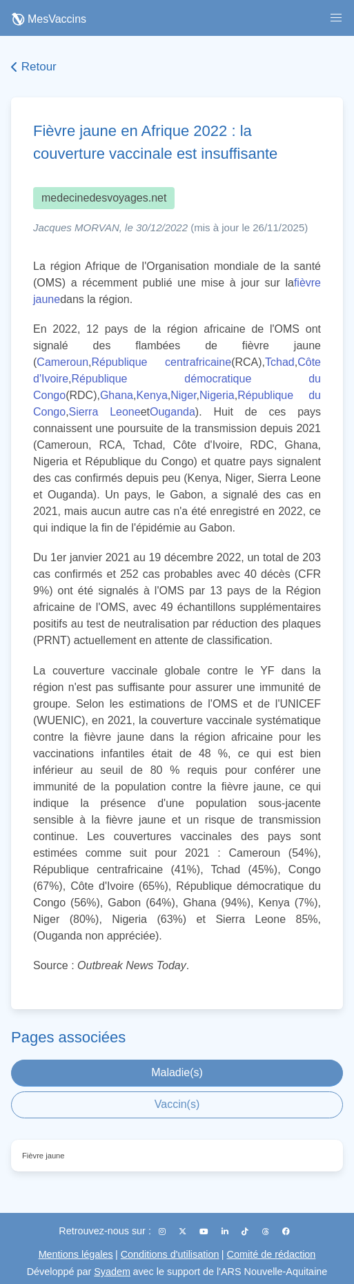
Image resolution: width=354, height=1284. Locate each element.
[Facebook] (286, 1231)
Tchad (280, 362)
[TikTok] (246, 1231)
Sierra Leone (105, 412)
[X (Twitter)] (183, 1231)
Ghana (116, 395)
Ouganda (172, 412)
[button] (336, 18)
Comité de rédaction (271, 1254)
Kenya (151, 395)
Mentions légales (76, 1254)
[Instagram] (163, 1231)
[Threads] (267, 1231)
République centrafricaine (161, 362)
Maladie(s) (177, 1072)
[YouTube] (205, 1231)
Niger (183, 395)
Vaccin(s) (177, 1104)
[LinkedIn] (226, 1231)
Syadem (112, 1271)
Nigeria (217, 395)
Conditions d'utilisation (170, 1254)
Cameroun (62, 362)
